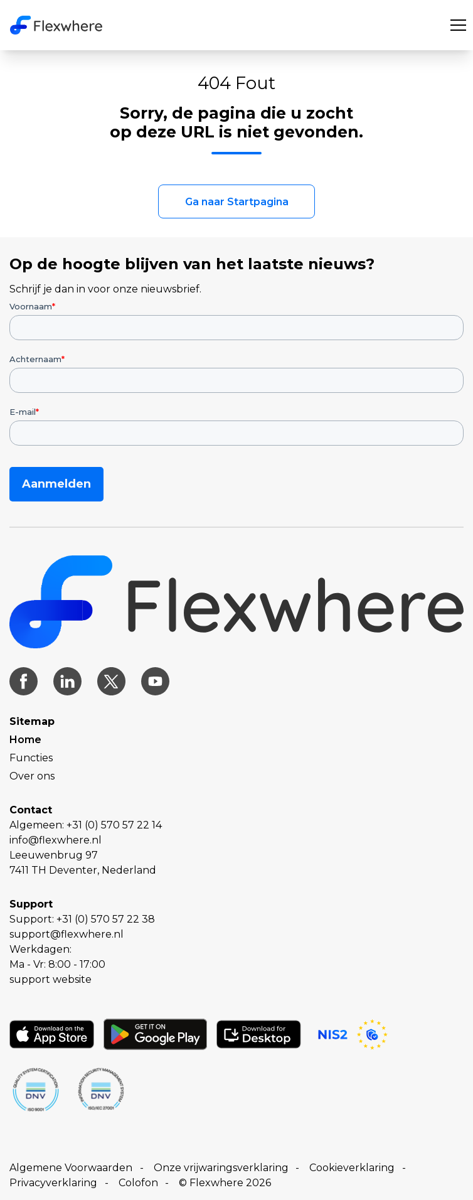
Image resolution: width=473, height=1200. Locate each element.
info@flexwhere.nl (55, 840)
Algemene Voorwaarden (70, 1168)
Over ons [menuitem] (32, 776)
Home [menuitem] (25, 740)
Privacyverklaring (53, 1183)
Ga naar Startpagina (237, 202)
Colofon (138, 1183)
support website (50, 979)
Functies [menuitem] (31, 758)
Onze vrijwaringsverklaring (221, 1168)
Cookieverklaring (352, 1168)
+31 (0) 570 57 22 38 (105, 919)
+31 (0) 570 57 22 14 (114, 825)
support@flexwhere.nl (66, 934)
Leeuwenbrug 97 (53, 855)
